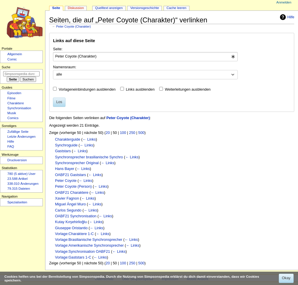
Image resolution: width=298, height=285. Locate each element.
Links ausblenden (140, 89)
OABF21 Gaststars (70, 175)
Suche (6, 67)
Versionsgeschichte (144, 8)
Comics (12, 118)
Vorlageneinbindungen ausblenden (87, 89)
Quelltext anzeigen (109, 8)
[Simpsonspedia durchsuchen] (21, 73)
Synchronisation (19, 108)
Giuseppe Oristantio (71, 228)
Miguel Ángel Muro (70, 204)
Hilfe (286, 17)
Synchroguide (66, 145)
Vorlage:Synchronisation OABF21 (82, 252)
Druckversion (17, 160)
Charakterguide (67, 139)
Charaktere (15, 103)
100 (123, 133)
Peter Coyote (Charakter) (73, 26)
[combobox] (145, 56)
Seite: (57, 49)
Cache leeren (176, 8)
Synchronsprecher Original (77, 163)
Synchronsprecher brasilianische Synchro (89, 157)
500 (141, 133)
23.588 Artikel (17, 178)
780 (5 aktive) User (21, 173)
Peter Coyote (66, 181)
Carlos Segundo (68, 210)
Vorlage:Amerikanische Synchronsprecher (89, 245)
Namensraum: (64, 67)
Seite (56, 8)
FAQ (10, 146)
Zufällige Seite (18, 131)
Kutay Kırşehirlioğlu (71, 222)
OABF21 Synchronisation (75, 216)
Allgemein (14, 54)
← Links (89, 139)
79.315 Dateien (18, 188)
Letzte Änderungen (21, 136)
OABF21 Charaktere (71, 193)
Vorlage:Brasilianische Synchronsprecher (88, 240)
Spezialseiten (17, 202)
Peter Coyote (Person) (73, 186)
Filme (11, 98)
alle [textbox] (59, 74)
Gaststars (63, 151)
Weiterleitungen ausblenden (188, 89)
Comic (12, 59)
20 (108, 133)
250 (132, 133)
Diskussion (76, 8)
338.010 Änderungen (22, 183)
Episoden (14, 93)
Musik (11, 113)
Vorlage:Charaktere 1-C (74, 234)
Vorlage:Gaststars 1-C (73, 257)
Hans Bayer (64, 169)
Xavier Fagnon (67, 198)
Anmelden (284, 2)
